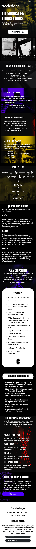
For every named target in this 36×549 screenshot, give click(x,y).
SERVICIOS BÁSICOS (18, 378)
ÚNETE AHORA (18, 32)
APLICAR (19, 363)
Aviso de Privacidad (18, 517)
